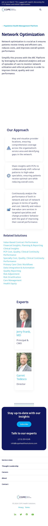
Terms (27, 507)
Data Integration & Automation (18, 269)
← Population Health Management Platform (20, 26)
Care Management (12, 282)
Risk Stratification (12, 278)
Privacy (21, 507)
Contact (5, 484)
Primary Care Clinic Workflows (18, 266)
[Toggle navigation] (45, 9)
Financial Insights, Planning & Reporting (23, 247)
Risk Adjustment (11, 275)
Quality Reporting (12, 272)
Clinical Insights (11, 250)
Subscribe (24, 424)
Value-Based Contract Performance (20, 243)
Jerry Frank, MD (24, 335)
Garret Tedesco (21, 378)
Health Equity (10, 285)
